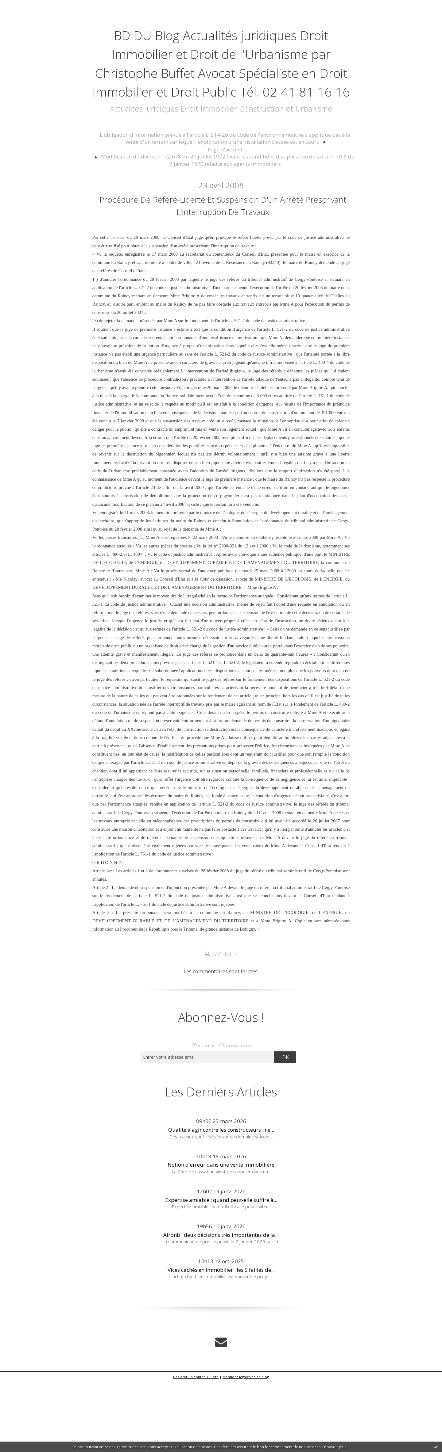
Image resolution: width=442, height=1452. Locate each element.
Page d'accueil (225, 204)
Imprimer (221, 1025)
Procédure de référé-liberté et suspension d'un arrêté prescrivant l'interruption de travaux (223, 266)
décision (118, 309)
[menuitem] (225, 194)
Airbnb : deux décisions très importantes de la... (221, 1305)
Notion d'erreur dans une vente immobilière (221, 1236)
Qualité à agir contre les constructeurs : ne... (221, 1201)
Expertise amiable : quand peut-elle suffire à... (221, 1271)
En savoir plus (334, 1447)
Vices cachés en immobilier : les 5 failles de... (221, 1341)
